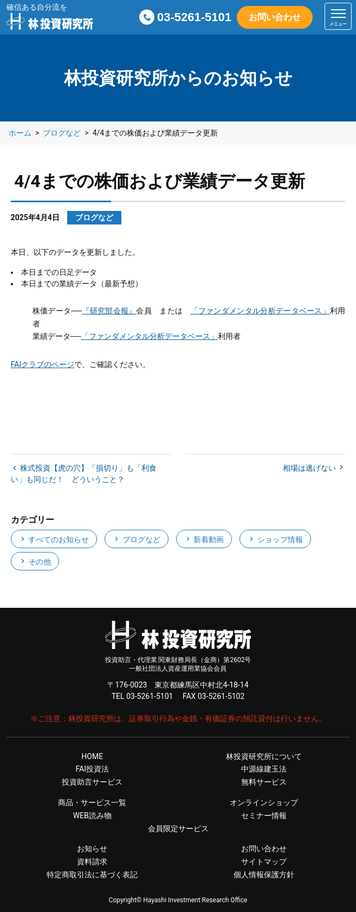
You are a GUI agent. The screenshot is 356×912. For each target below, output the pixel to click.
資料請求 (92, 861)
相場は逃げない (310, 468)
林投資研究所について (264, 756)
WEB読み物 (92, 815)
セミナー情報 (264, 815)
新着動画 (204, 539)
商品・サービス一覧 (92, 802)
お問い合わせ (275, 17)
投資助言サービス (92, 782)
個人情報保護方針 (264, 874)
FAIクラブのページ (43, 364)
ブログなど (136, 539)
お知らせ (92, 848)
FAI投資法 (92, 769)
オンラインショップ (264, 802)
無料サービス (264, 782)
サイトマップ (264, 861)
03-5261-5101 (194, 17)
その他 (35, 561)
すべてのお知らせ (54, 539)
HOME (92, 756)
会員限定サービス (178, 828)
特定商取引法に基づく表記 (92, 874)
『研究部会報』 (109, 310)
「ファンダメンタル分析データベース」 (260, 310)
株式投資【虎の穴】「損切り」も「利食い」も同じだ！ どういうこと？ (84, 474)
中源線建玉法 (264, 769)
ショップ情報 (275, 539)
